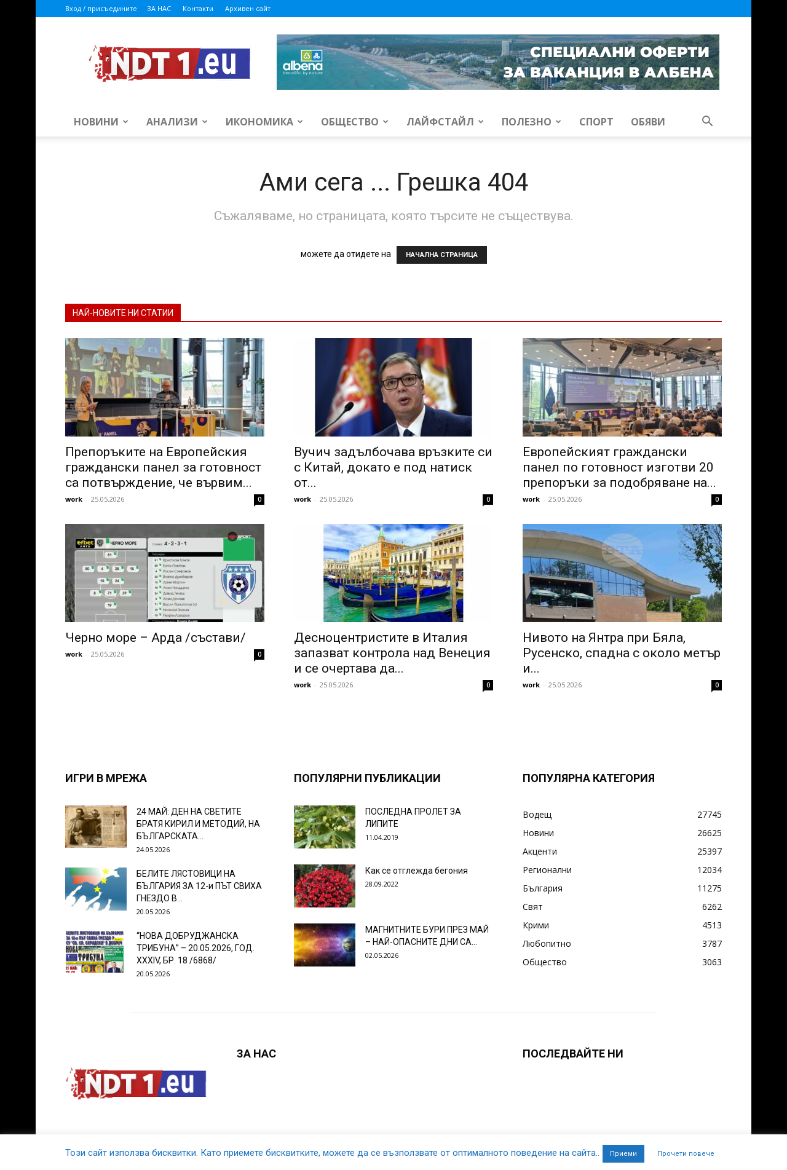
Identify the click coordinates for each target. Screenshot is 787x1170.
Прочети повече (685, 1154)
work (73, 499)
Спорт (596, 121)
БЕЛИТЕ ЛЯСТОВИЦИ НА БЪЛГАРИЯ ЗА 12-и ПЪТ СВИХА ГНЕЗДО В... (199, 886)
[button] (707, 122)
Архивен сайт (248, 8)
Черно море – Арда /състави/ (155, 637)
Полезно (531, 121)
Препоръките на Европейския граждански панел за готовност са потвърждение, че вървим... (163, 467)
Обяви (648, 121)
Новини (101, 121)
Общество (355, 121)
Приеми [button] (623, 1154)
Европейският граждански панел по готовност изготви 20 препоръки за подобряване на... (619, 467)
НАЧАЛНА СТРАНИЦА (442, 255)
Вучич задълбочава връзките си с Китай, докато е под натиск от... (393, 467)
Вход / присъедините (101, 8)
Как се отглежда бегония (416, 871)
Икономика (264, 121)
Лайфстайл (445, 121)
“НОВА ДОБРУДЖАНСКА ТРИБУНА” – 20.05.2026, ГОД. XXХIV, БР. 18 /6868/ (195, 948)
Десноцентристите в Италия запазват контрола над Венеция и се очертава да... (392, 653)
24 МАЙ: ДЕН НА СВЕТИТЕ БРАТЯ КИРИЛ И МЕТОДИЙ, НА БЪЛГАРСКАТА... (198, 824)
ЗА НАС (159, 8)
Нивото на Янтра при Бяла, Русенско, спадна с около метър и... (622, 653)
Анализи (177, 121)
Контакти (198, 8)
